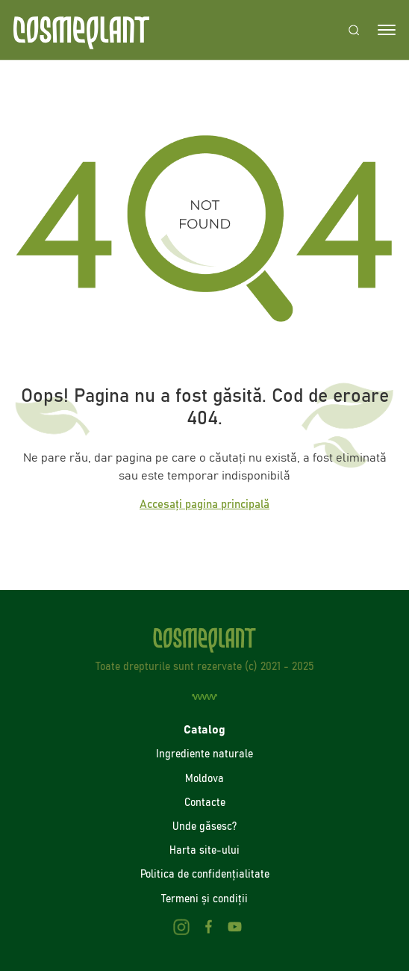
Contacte (204, 802)
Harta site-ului (204, 850)
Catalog (204, 730)
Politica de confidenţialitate (204, 874)
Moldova (204, 778)
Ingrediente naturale (204, 754)
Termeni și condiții (204, 899)
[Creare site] (204, 697)
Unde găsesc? (204, 826)
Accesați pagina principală (204, 504)
